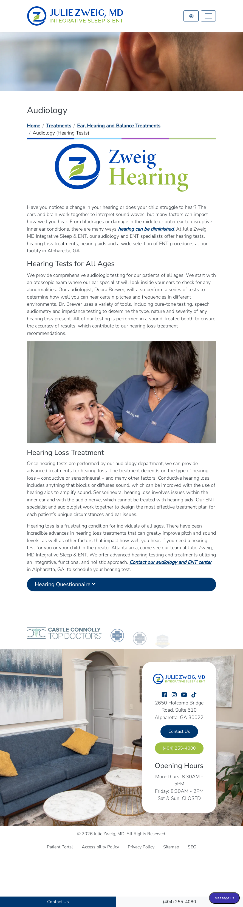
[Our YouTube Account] (184, 695)
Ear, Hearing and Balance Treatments (118, 125)
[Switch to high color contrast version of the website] (191, 15)
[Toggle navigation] (208, 15)
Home (33, 125)
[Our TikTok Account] (193, 695)
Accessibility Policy (100, 847)
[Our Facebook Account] (164, 695)
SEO (192, 847)
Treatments (58, 125)
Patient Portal (60, 847)
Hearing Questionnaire (65, 589)
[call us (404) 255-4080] (179, 902)
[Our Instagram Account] (174, 695)
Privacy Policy (141, 847)
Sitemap (171, 847)
